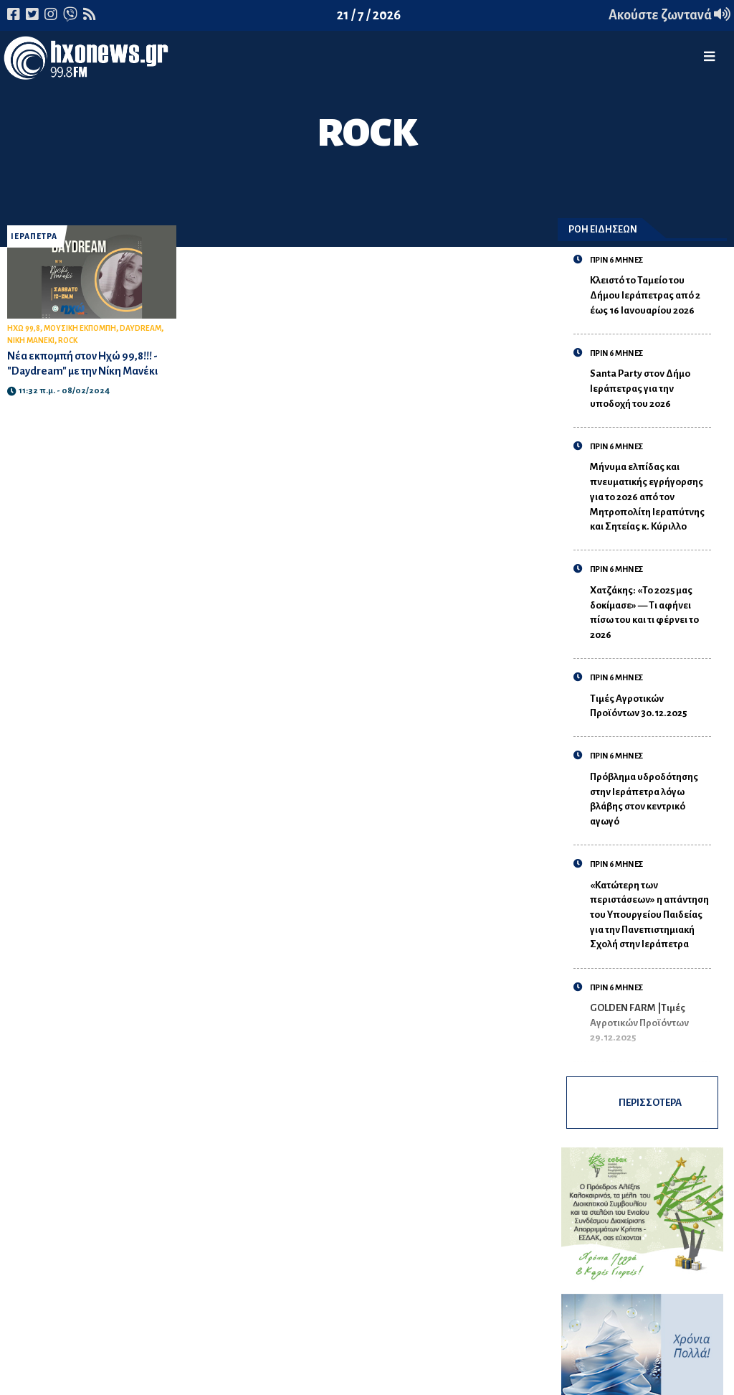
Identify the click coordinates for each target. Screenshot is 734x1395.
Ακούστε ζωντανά (669, 15)
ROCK (67, 340)
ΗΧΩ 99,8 (23, 328)
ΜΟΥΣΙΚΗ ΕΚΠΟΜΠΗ (80, 328)
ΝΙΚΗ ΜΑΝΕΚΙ (30, 340)
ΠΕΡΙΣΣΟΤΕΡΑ (650, 1102)
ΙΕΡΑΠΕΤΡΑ (34, 236)
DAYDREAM (140, 328)
